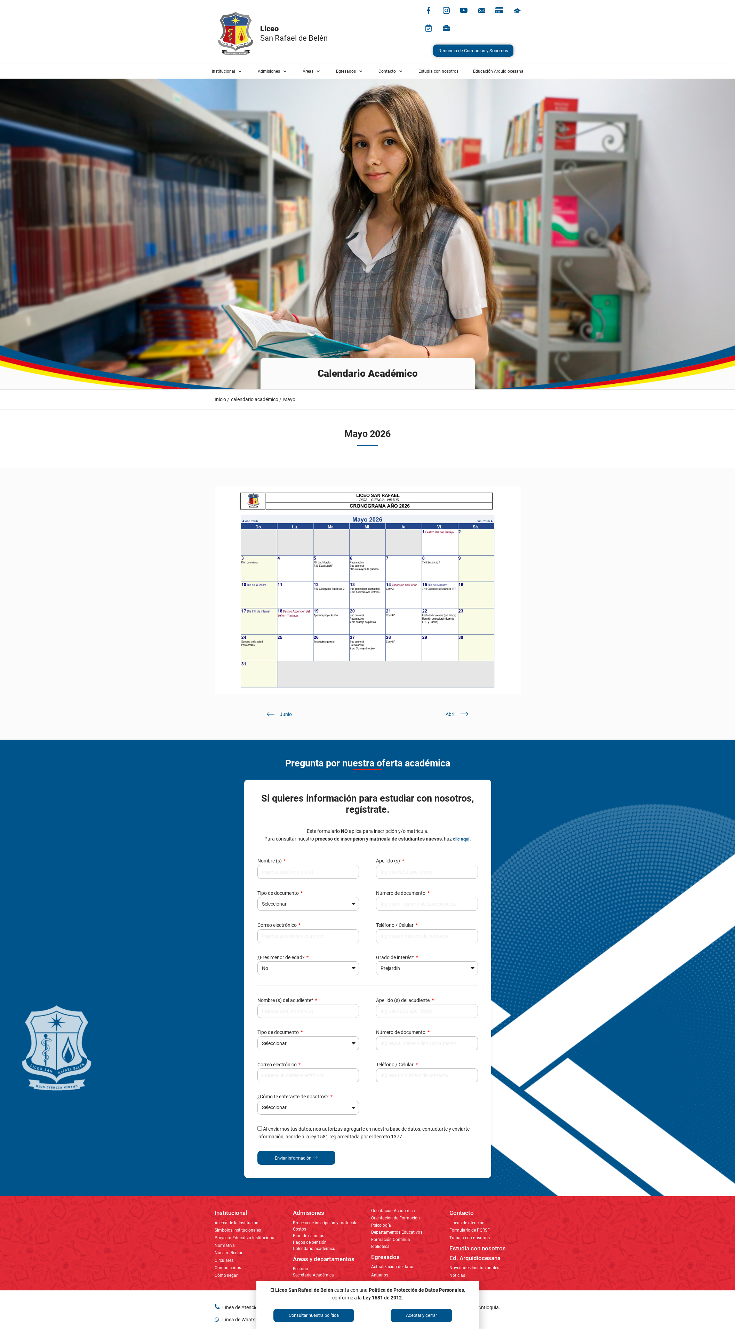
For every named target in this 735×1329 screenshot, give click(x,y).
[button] (227, 71)
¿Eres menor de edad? (281, 957)
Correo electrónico (277, 925)
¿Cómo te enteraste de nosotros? (293, 1096)
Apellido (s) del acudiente (403, 1000)
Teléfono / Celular (395, 925)
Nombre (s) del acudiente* (285, 1000)
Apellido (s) (388, 861)
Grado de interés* (395, 957)
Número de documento (401, 893)
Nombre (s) (270, 861)
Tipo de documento (278, 893)
